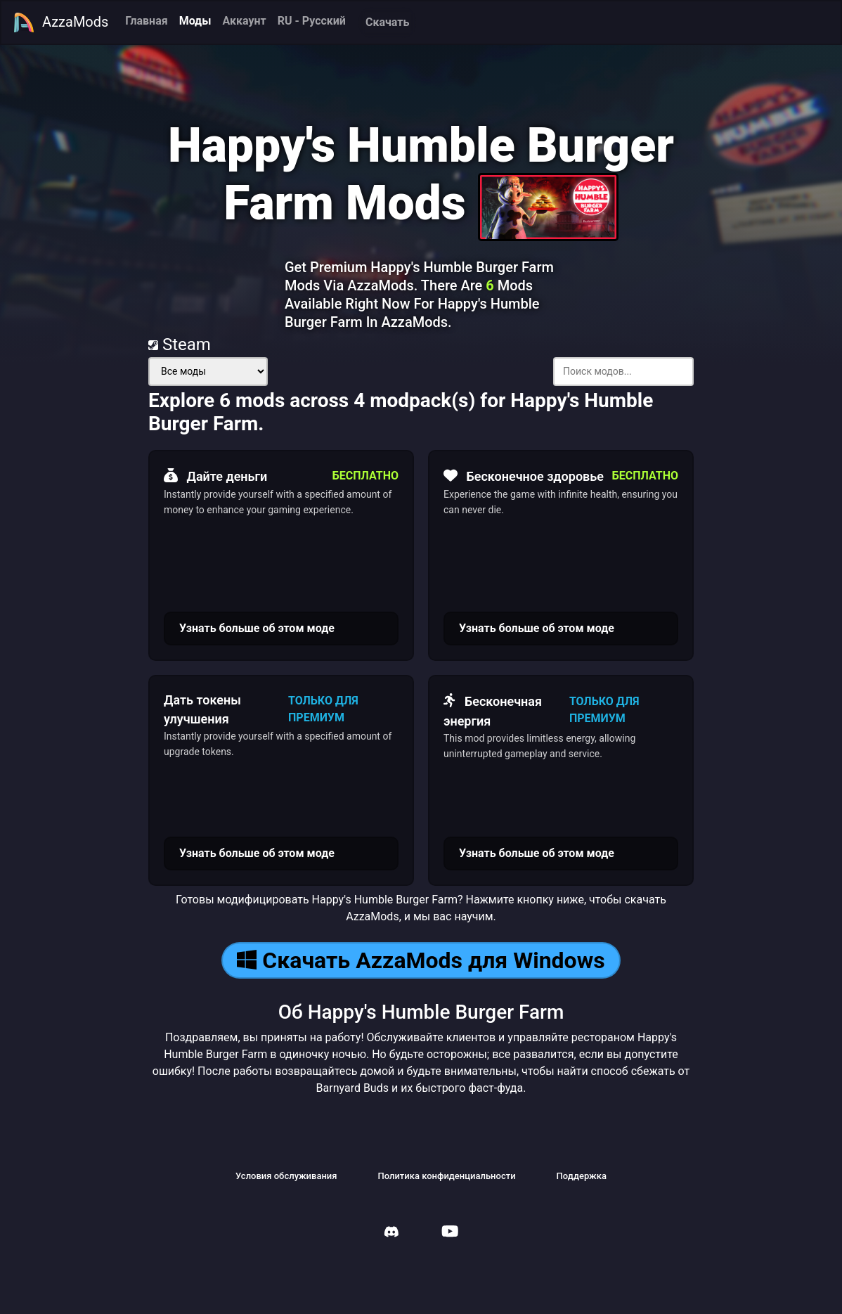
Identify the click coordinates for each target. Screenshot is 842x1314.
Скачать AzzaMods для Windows (420, 960)
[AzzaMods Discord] (391, 1233)
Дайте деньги (215, 476)
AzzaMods (60, 22)
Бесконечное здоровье (523, 476)
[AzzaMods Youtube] (449, 1233)
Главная (146, 20)
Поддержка (582, 1176)
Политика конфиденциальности (446, 1176)
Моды (195, 20)
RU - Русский (312, 20)
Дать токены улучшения (202, 709)
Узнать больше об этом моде (257, 628)
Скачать (387, 22)
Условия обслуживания (286, 1176)
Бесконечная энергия (492, 709)
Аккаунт (244, 20)
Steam (179, 344)
